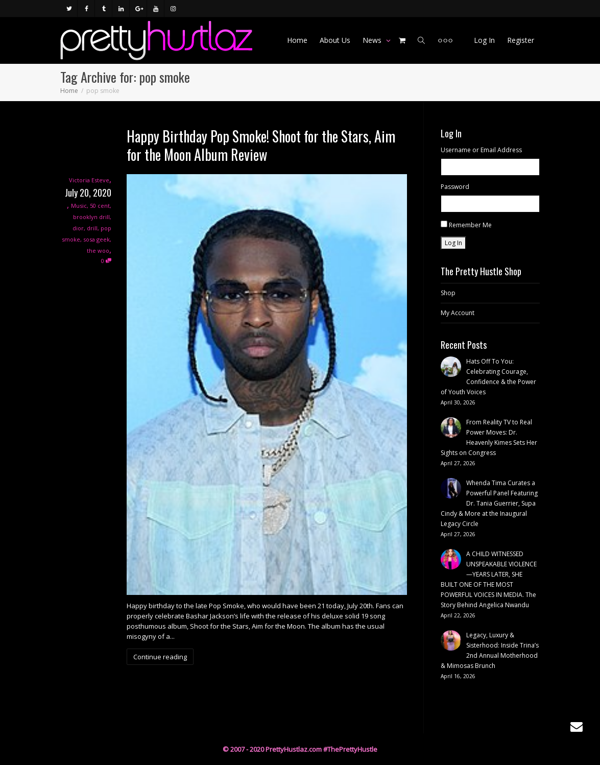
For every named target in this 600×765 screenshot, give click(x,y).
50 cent (100, 205)
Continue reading (160, 656)
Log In (484, 40)
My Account (457, 312)
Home (297, 40)
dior (78, 228)
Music (79, 205)
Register (520, 40)
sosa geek (96, 239)
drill (92, 228)
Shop (448, 293)
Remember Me (470, 225)
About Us (335, 40)
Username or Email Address (481, 150)
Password (455, 186)
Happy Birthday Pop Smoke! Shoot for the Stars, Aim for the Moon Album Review (261, 145)
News (373, 40)
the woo (98, 250)
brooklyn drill (91, 217)
